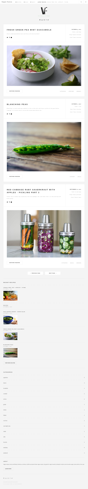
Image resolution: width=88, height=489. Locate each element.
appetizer (71, 91)
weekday (79, 91)
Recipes (18, 2)
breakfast (5, 388)
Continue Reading (14, 91)
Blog (26, 2)
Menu (85, 2)
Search (81, 2)
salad (4, 431)
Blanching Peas (8, 344)
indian (4, 410)
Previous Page (36, 273)
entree (4, 399)
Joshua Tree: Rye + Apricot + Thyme (53, 2)
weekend (5, 453)
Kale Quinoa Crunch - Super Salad (14, 311)
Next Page (52, 273)
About (32, 2)
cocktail (5, 393)
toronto (5, 442)
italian (4, 415)
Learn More (8, 468)
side (4, 436)
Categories (8, 372)
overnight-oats (6, 426)
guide (4, 404)
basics (79, 176)
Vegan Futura (7, 2)
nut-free (5, 420)
